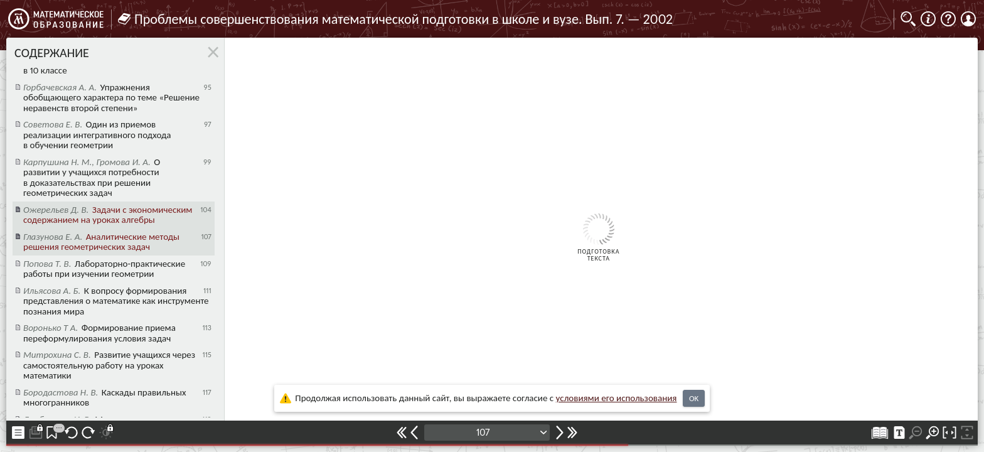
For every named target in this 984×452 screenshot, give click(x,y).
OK (693, 398)
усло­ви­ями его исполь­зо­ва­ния (616, 398)
